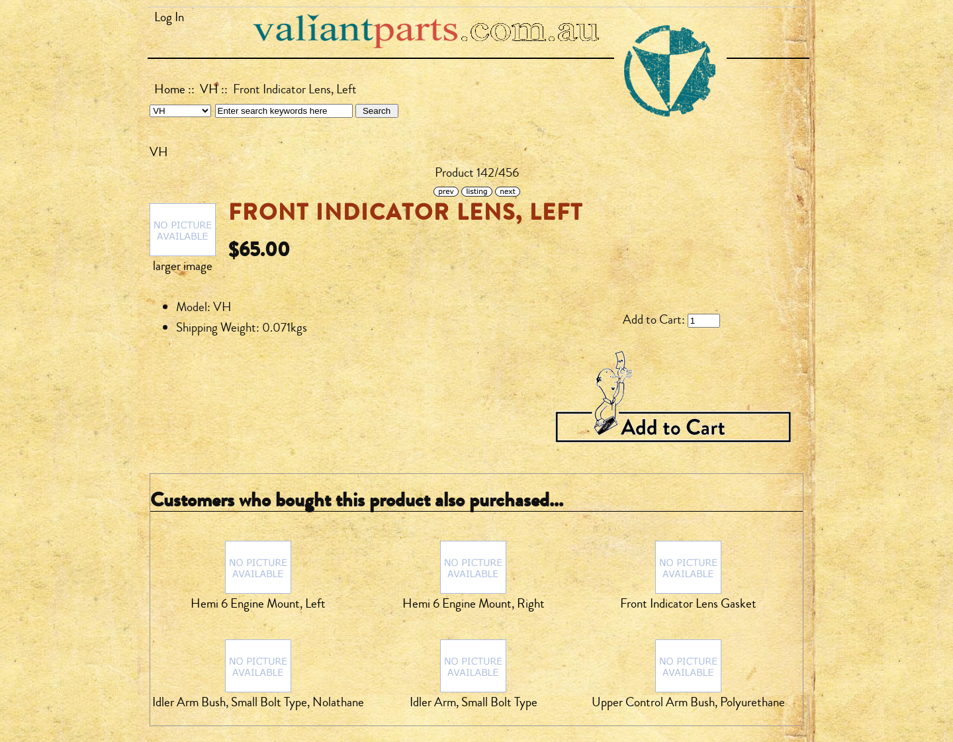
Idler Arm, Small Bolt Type (473, 702)
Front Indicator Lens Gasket (688, 603)
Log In (169, 17)
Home (169, 89)
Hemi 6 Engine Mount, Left (258, 603)
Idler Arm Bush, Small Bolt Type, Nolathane (258, 702)
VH (209, 89)
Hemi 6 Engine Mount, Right (473, 603)
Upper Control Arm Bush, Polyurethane (688, 702)
